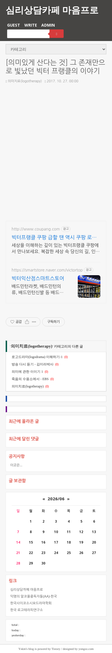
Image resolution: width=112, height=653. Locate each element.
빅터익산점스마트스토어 (38, 278)
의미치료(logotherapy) (24, 81)
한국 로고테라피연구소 (26, 609)
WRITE (30, 25)
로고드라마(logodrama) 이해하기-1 (37, 357)
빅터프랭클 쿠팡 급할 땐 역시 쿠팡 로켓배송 (54, 238)
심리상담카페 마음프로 (52, 10)
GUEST (13, 25)
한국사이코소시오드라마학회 (31, 603)
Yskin (22, 648)
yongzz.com (86, 648)
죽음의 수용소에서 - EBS (30, 379)
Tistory (55, 648)
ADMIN (48, 25)
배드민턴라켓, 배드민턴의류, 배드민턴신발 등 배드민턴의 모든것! (38, 290)
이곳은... (16, 465)
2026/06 (56, 498)
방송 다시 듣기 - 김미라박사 (32, 364)
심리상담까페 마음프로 (26, 589)
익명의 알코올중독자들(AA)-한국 (33, 596)
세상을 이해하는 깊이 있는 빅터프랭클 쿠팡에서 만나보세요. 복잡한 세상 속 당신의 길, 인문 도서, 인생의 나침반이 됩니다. (56, 249)
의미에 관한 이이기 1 (27, 372)
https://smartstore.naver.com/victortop (47, 270)
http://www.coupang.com (36, 229)
